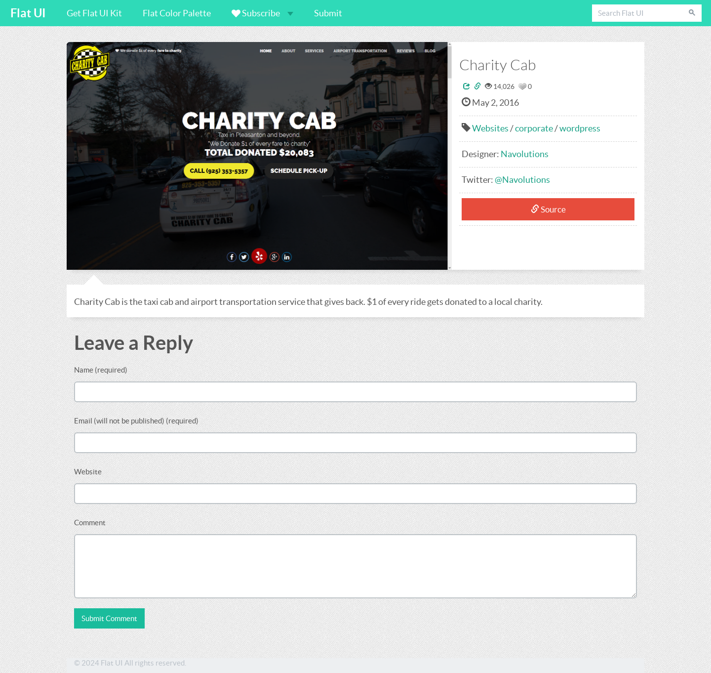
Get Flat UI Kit (94, 13)
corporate (534, 128)
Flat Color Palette (177, 13)
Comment (90, 522)
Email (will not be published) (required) (136, 421)
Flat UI (28, 13)
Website (88, 471)
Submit (328, 13)
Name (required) (100, 370)
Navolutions (525, 154)
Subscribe (262, 13)
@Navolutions (522, 179)
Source (548, 209)
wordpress (579, 128)
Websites (490, 128)
